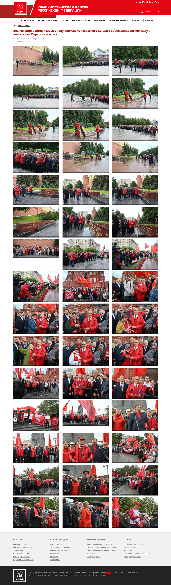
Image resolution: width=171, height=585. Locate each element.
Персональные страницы (23, 560)
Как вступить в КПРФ (25, 20)
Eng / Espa (154, 2)
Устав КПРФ (18, 550)
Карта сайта (128, 550)
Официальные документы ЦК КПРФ (101, 547)
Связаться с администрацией (136, 544)
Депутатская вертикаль (59, 550)
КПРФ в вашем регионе (47, 20)
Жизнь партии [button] (99, 20)
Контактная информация (23, 547)
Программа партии (21, 553)
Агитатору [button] (149, 20)
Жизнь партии (56, 544)
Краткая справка (20, 544)
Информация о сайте (132, 556)
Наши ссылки (129, 547)
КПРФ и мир (55, 553)
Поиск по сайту (149, 11)
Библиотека (55, 560)
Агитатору (54, 556)
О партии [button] (64, 20)
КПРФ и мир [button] (136, 20)
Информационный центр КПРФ (99, 544)
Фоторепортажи (24, 26)
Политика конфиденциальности (137, 553)
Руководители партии (81, 20)
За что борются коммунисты (61, 547)
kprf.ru (108, 573)
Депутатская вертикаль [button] (118, 20)
